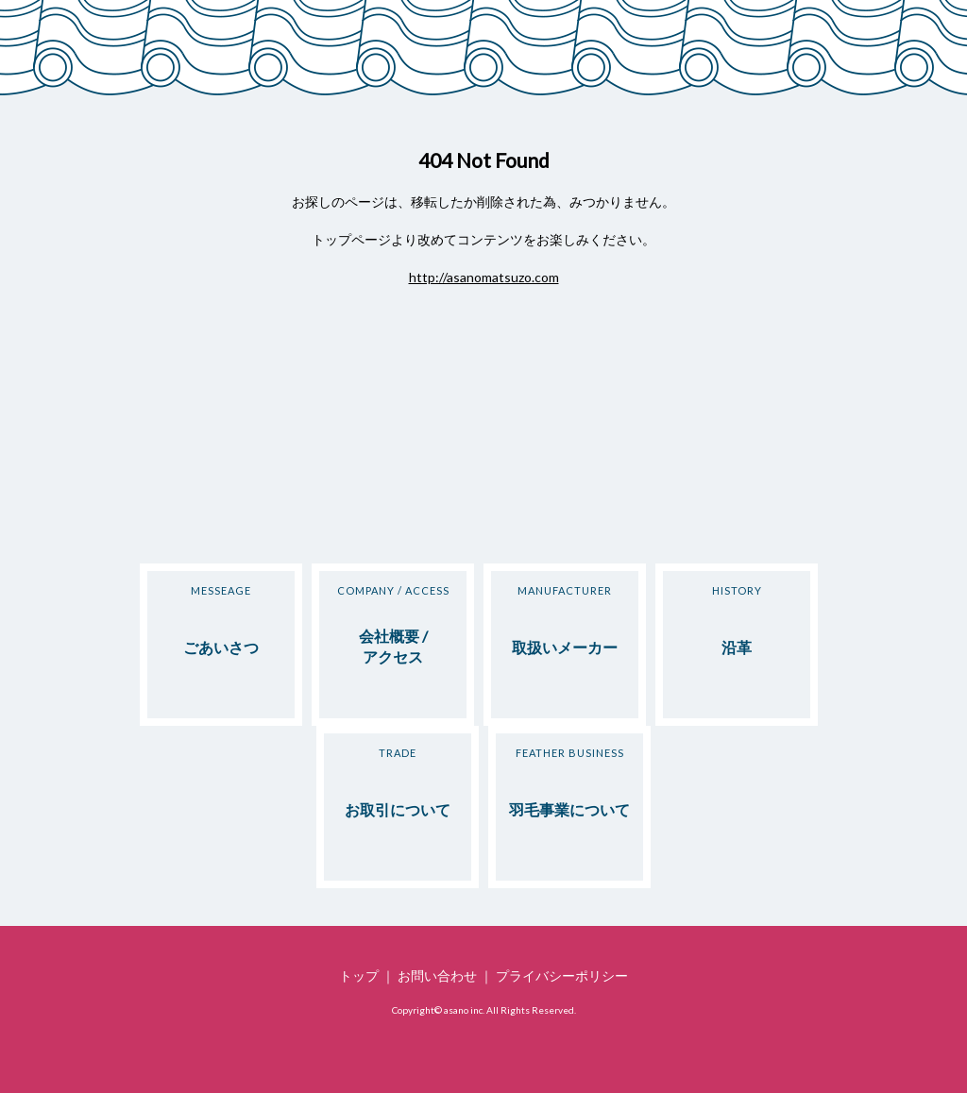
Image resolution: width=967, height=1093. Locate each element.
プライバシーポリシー (562, 975)
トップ (359, 975)
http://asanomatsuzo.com (484, 277)
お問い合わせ (437, 975)
